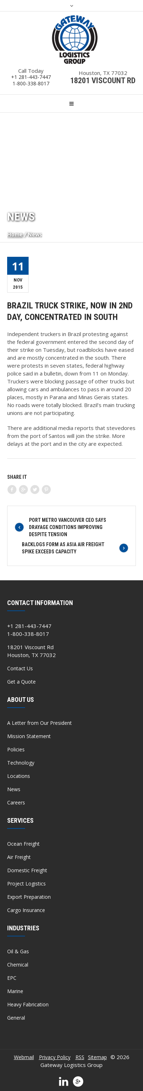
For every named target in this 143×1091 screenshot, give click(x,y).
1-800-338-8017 (31, 83)
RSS (79, 1057)
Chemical (17, 964)
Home (15, 235)
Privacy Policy (54, 1057)
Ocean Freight (23, 843)
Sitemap (97, 1057)
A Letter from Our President (39, 722)
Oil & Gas (18, 951)
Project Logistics (26, 883)
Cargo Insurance (26, 910)
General (16, 1017)
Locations (18, 776)
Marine (15, 991)
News (13, 789)
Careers (16, 802)
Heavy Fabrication (28, 1004)
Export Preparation (29, 896)
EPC (11, 977)
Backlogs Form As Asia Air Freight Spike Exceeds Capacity (63, 548)
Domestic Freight (27, 870)
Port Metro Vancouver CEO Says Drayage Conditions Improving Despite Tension (67, 527)
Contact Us (20, 668)
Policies (16, 749)
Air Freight (19, 857)
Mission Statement (29, 736)
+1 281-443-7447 (31, 77)
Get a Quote (21, 681)
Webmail (24, 1057)
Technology (20, 762)
